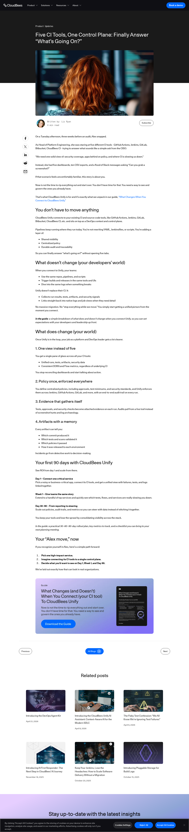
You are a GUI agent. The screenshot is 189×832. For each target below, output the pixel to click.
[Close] (184, 826)
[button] (33, 5)
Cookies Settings (123, 826)
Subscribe (146, 123)
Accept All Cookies (165, 826)
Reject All (144, 826)
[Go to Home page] (13, 5)
